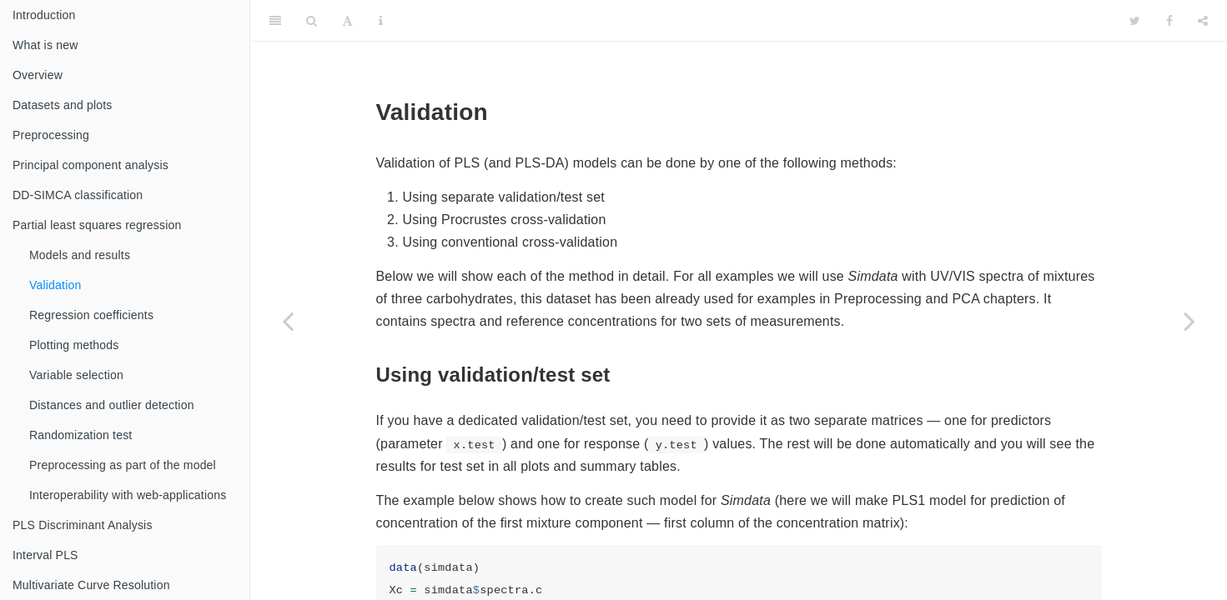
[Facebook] (1169, 21)
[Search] (311, 21)
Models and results (79, 255)
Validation (55, 285)
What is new (45, 45)
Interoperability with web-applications (127, 495)
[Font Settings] (347, 21)
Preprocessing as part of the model (122, 465)
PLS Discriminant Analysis (83, 525)
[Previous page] (287, 321)
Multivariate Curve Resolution (91, 585)
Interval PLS (45, 555)
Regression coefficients (91, 315)
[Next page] (1189, 321)
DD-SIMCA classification (78, 195)
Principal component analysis (90, 165)
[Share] (1202, 21)
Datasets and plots (63, 105)
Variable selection (76, 375)
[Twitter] (1135, 21)
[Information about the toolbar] (380, 21)
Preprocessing (51, 135)
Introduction (44, 15)
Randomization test (80, 435)
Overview (38, 75)
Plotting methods (73, 345)
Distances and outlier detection (111, 405)
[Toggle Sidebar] (275, 21)
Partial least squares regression (97, 225)
